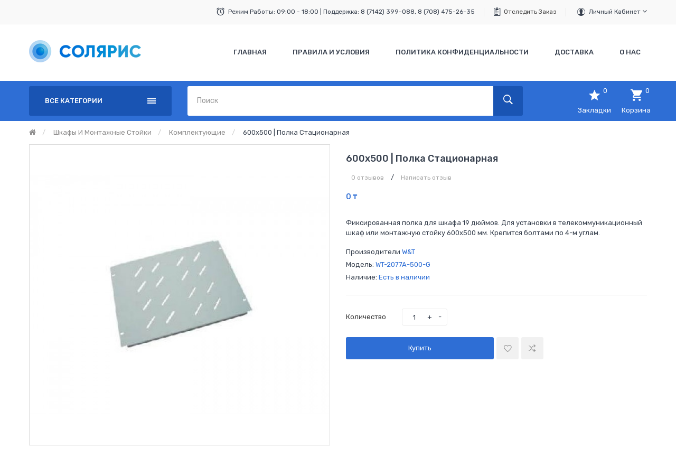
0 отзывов (367, 177)
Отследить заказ (530, 11)
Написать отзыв (426, 177)
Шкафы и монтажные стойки (102, 132)
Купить (419, 348)
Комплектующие (197, 132)
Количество (366, 317)
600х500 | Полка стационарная (296, 132)
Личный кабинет (618, 11)
